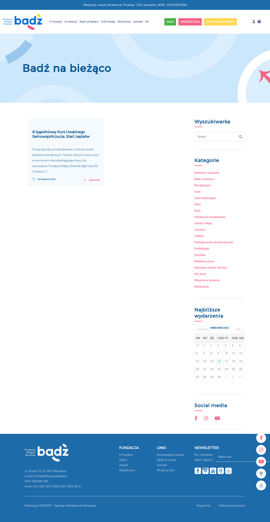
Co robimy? (70, 21)
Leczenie (200, 229)
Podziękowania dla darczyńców (213, 242)
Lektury (199, 236)
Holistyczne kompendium (210, 217)
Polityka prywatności (232, 505)
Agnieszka (94, 180)
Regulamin (203, 505)
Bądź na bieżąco (89, 21)
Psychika (200, 255)
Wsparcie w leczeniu (207, 280)
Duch (197, 210)
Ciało (197, 191)
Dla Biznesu (124, 21)
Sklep (170, 21)
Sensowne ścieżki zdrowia (210, 267)
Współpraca (127, 470)
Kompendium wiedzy (170, 455)
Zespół (123, 465)
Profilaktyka (201, 248)
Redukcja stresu (204, 261)
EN (147, 21)
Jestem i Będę (203, 223)
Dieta (197, 204)
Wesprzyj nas (190, 21)
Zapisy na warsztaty (220, 21)
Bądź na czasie (166, 460)
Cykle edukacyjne (205, 198)
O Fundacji (55, 21)
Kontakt (138, 21)
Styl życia (200, 274)
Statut (123, 460)
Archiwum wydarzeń (206, 172)
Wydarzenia (201, 286)
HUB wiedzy (108, 21)
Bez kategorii (202, 185)
